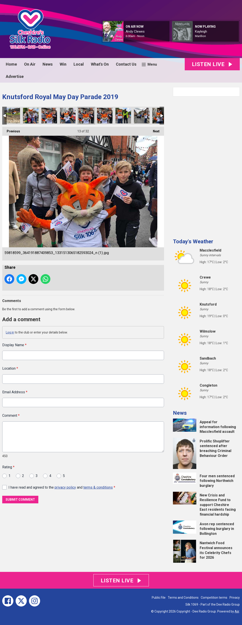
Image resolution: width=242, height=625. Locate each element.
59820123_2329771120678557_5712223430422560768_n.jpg (123, 115)
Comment (11, 415)
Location (10, 368)
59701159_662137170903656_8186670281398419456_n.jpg (12, 115)
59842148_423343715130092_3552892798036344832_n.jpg (142, 115)
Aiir (237, 611)
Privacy (235, 597)
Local (79, 64)
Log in (10, 332)
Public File (159, 597)
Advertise (15, 76)
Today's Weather (193, 241)
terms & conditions (98, 487)
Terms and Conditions (183, 597)
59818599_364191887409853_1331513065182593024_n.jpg (105, 115)
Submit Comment (20, 499)
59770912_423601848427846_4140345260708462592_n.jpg (49, 115)
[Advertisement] (206, 166)
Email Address (14, 392)
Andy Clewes (135, 31)
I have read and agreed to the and (61, 487)
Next (154, 130)
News (48, 64)
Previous (11, 130)
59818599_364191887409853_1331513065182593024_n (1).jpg (86, 115)
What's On (100, 64)
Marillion (200, 36)
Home (11, 64)
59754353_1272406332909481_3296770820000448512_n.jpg (31, 115)
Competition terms (214, 597)
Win (63, 64)
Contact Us (126, 64)
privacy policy (65, 487)
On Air (29, 64)
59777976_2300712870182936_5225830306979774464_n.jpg (68, 115)
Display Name (14, 345)
